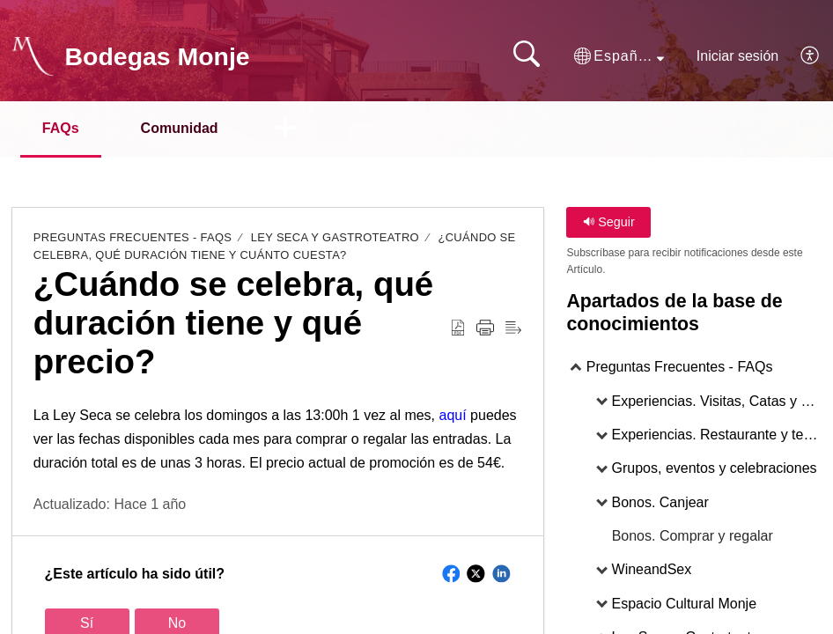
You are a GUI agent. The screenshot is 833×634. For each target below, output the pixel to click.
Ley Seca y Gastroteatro (335, 237)
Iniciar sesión (737, 55)
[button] (619, 56)
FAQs (60, 128)
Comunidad (179, 128)
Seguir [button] (609, 222)
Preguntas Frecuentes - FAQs (132, 237)
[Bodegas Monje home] (32, 56)
